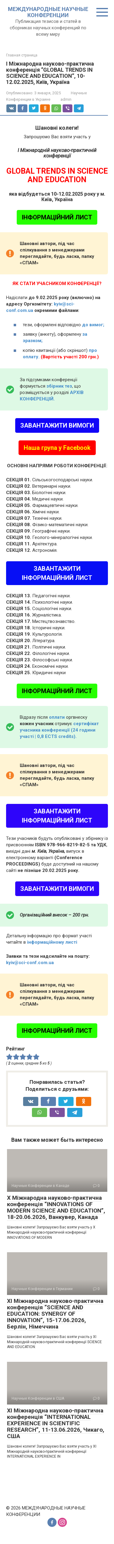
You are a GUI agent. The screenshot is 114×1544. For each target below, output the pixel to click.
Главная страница (21, 55)
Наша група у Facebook (57, 447)
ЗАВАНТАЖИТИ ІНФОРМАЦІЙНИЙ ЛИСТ (57, 573)
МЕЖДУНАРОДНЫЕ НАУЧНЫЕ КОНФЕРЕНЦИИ (48, 12)
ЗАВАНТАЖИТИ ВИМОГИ (57, 425)
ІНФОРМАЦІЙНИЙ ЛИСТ (57, 217)
